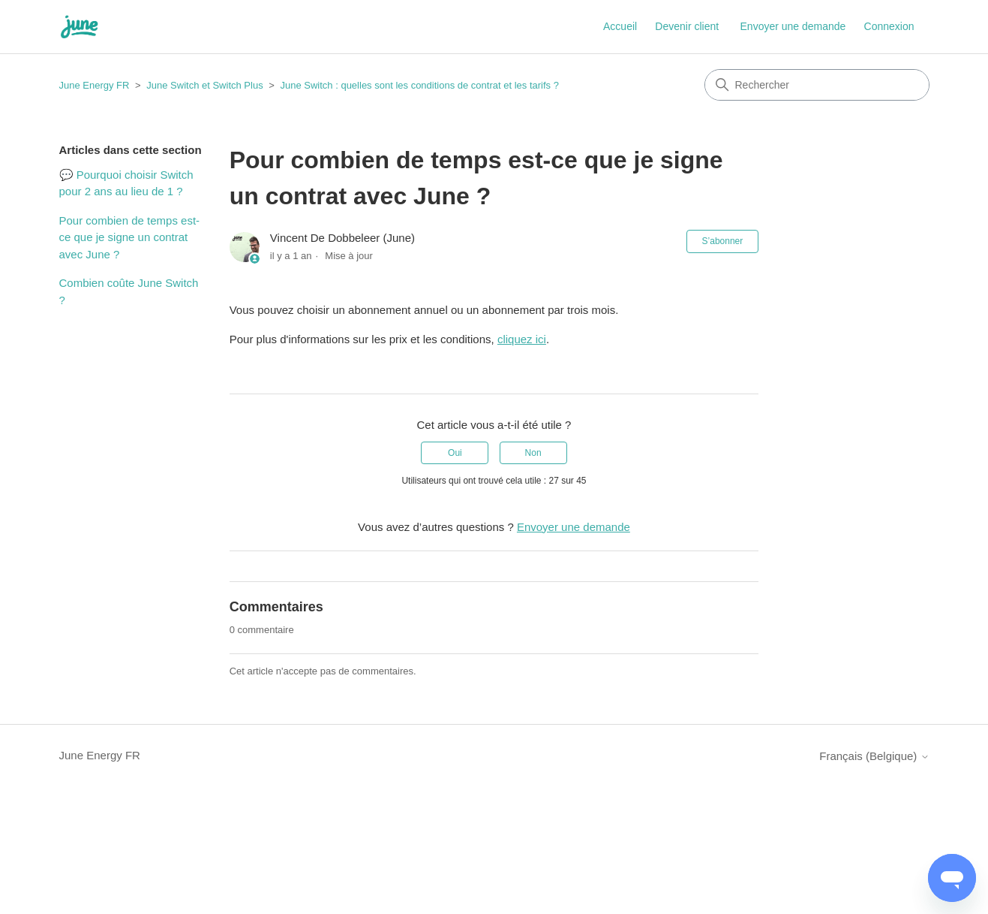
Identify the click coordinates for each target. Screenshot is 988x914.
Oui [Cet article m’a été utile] (455, 453)
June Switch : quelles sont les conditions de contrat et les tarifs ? (419, 85)
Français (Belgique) (874, 756)
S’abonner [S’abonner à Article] (722, 241)
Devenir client (687, 26)
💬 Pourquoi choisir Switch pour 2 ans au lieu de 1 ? (126, 183)
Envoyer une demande (793, 26)
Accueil (620, 26)
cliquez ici (521, 339)
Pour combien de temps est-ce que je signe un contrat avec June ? (129, 237)
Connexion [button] (889, 26)
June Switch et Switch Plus (204, 85)
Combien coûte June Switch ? (129, 291)
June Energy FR (94, 85)
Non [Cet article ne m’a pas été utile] (533, 453)
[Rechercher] (817, 85)
